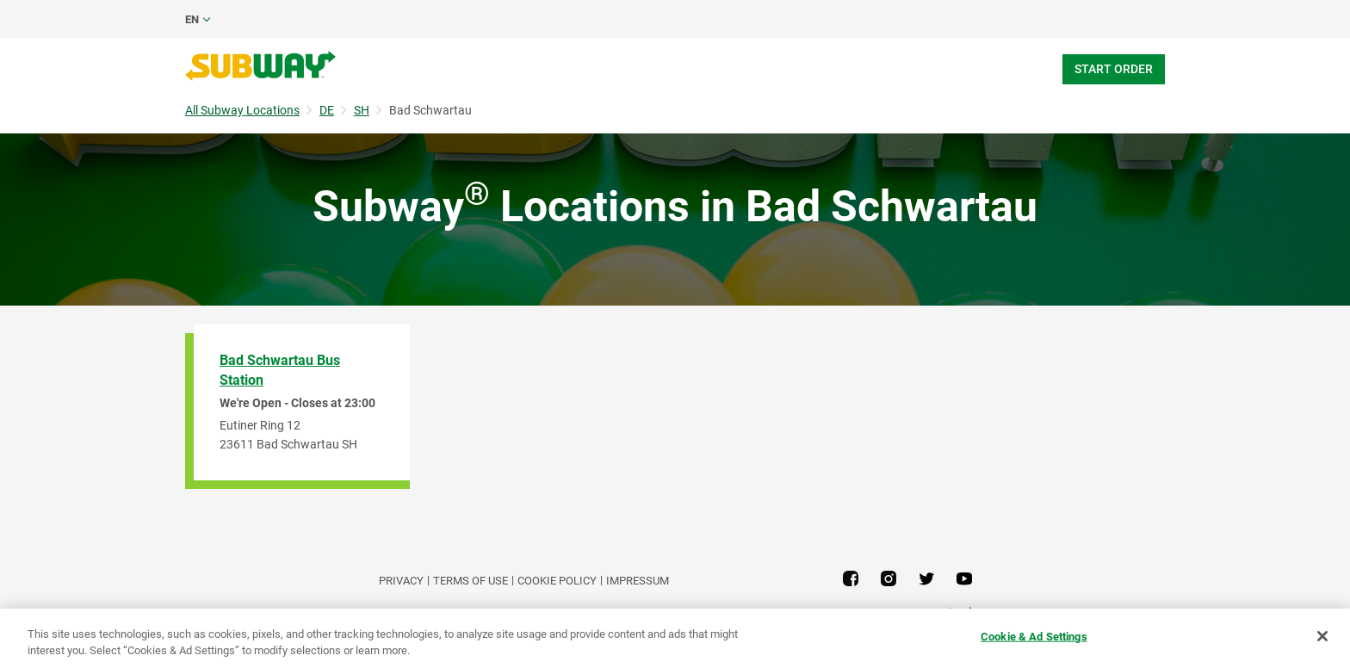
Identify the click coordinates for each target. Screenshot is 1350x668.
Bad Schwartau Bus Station (280, 370)
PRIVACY (401, 580)
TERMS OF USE (470, 580)
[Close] (1322, 636)
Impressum (637, 580)
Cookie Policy (557, 580)
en (192, 19)
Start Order (1113, 69)
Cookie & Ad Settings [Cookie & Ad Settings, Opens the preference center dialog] (1034, 636)
